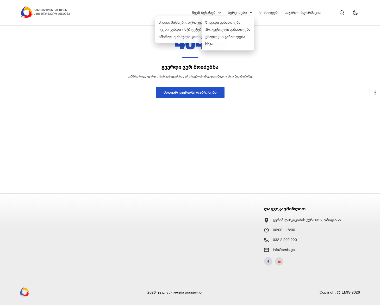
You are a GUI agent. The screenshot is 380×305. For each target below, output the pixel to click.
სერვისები (237, 12)
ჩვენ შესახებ (203, 12)
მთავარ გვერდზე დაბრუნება (190, 92)
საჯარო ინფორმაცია (303, 12)
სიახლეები (269, 12)
